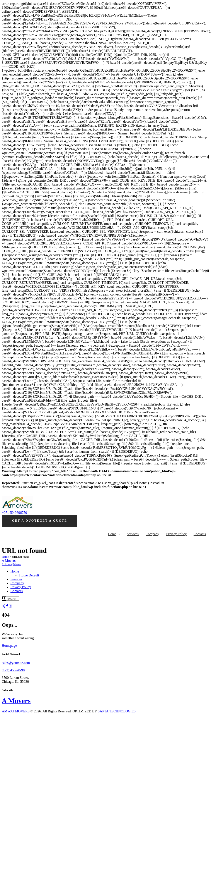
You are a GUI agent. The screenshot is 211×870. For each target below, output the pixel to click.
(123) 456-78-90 (13, 670)
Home (5, 556)
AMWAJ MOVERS (16, 711)
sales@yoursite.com (16, 663)
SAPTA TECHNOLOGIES (117, 711)
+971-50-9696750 (14, 512)
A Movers (16, 701)
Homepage (9, 645)
